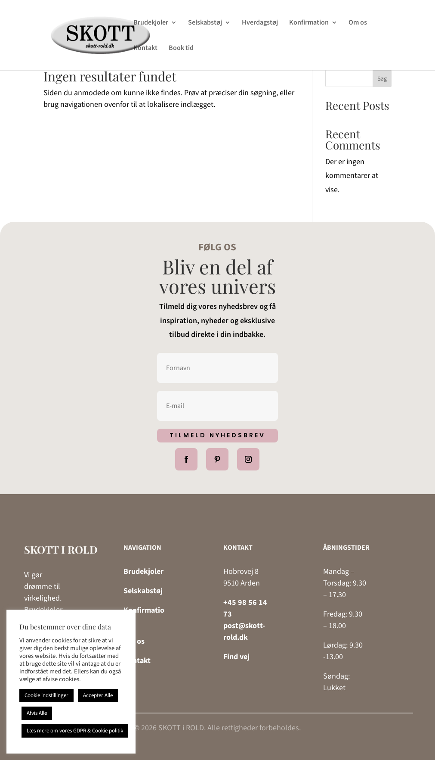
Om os (358, 23)
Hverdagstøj (260, 23)
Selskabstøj (205, 23)
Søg (382, 79)
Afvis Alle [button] (37, 713)
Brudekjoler (150, 23)
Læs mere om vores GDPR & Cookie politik (75, 731)
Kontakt (145, 49)
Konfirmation (309, 23)
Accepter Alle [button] (98, 695)
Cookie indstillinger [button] (46, 695)
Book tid (181, 49)
